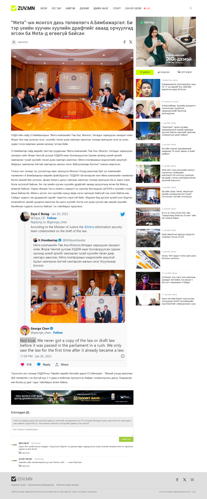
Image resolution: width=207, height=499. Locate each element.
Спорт (117, 8)
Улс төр (56, 8)
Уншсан (164, 72)
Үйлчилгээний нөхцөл (67, 485)
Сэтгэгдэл (185, 72)
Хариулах (24, 453)
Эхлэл (43, 8)
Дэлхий (84, 8)
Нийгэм (70, 8)
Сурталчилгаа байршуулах (41, 485)
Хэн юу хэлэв (133, 8)
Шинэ (145, 72)
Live (148, 8)
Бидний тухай (18, 485)
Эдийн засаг (101, 8)
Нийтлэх (126, 439)
